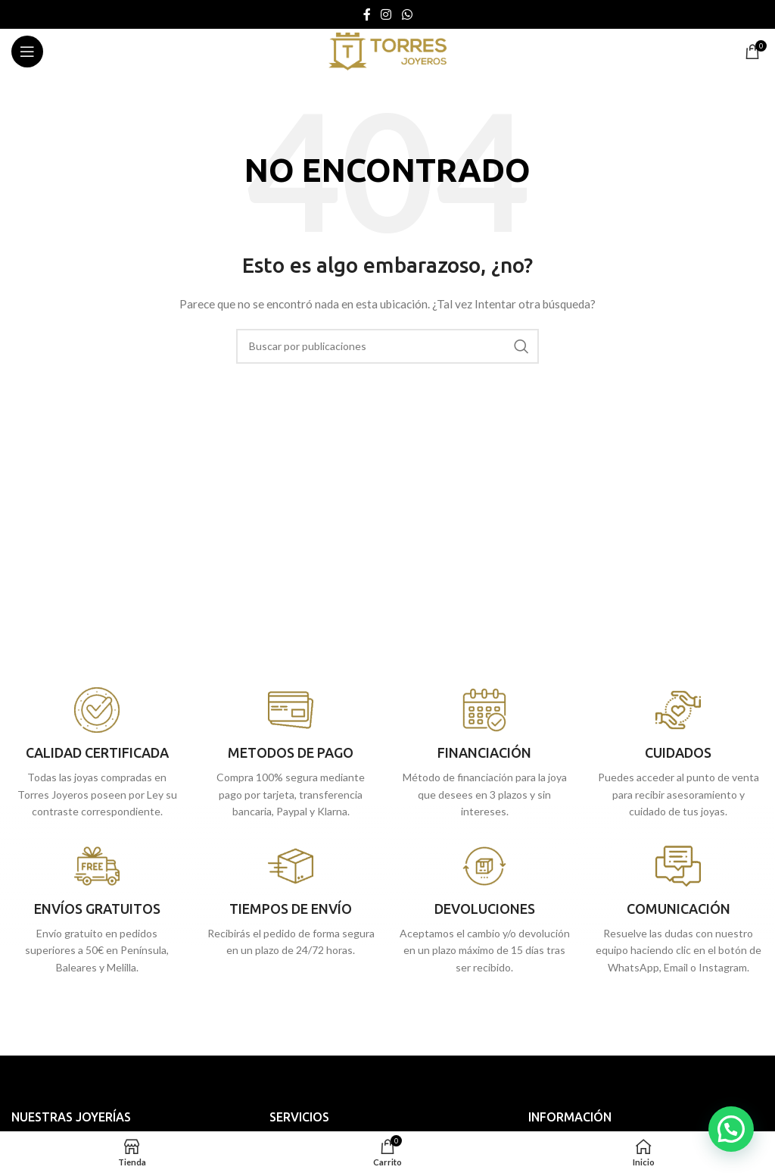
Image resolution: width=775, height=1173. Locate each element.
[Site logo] (387, 50)
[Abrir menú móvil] (27, 51)
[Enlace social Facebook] (367, 14)
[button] (731, 1129)
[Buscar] (387, 346)
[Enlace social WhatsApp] (407, 14)
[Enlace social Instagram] (386, 14)
